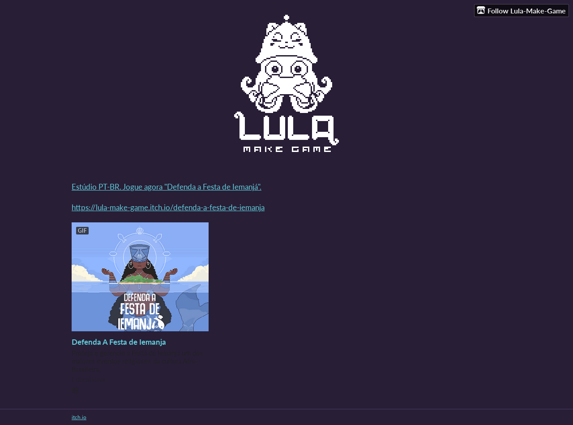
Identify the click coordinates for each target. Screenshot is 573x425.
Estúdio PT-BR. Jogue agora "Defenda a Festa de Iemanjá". (166, 186)
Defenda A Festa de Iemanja (119, 342)
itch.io (79, 417)
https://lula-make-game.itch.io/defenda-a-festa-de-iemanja (168, 207)
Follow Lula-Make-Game (521, 10)
